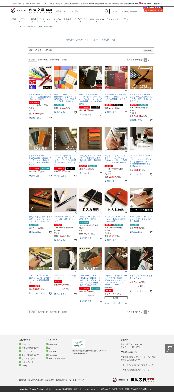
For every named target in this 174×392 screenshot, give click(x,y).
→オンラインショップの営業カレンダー (138, 365)
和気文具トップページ (133, 379)
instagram (52, 344)
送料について (27, 344)
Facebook (52, 355)
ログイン (116, 11)
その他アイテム (81, 19)
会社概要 (23, 380)
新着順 (64, 60)
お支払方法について (30, 348)
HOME (22, 27)
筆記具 (33, 19)
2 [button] (148, 60)
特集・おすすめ (97, 19)
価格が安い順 (43, 60)
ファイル (57, 19)
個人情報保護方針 (35, 380)
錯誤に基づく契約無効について (58, 380)
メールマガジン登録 (57, 358)
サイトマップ (78, 380)
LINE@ (25, 365)
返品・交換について (30, 355)
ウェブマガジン (113, 19)
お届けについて (28, 351)
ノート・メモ (44, 19)
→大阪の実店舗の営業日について (135, 370)
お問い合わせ (27, 362)
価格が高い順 (55, 60)
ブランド (126, 19)
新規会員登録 (134, 11)
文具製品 (67, 19)
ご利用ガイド (157, 4)
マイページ (124, 11)
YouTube (52, 351)
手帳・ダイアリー (20, 19)
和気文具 (31, 10)
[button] (152, 60)
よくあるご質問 (28, 358)
